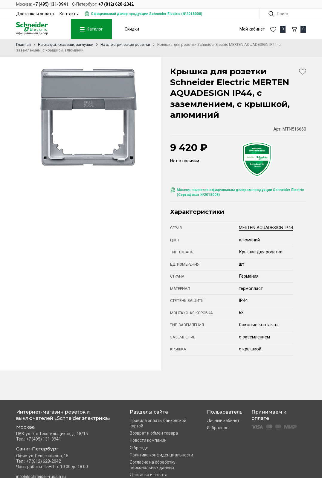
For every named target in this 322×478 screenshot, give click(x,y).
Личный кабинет (223, 420)
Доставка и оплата (35, 13)
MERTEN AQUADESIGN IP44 (266, 227)
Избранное (217, 427)
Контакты (69, 13)
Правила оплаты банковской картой (158, 423)
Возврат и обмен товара (154, 433)
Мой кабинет (252, 29)
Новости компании (148, 440)
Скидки (132, 29)
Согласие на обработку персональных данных (153, 465)
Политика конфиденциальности (161, 455)
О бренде (139, 447)
